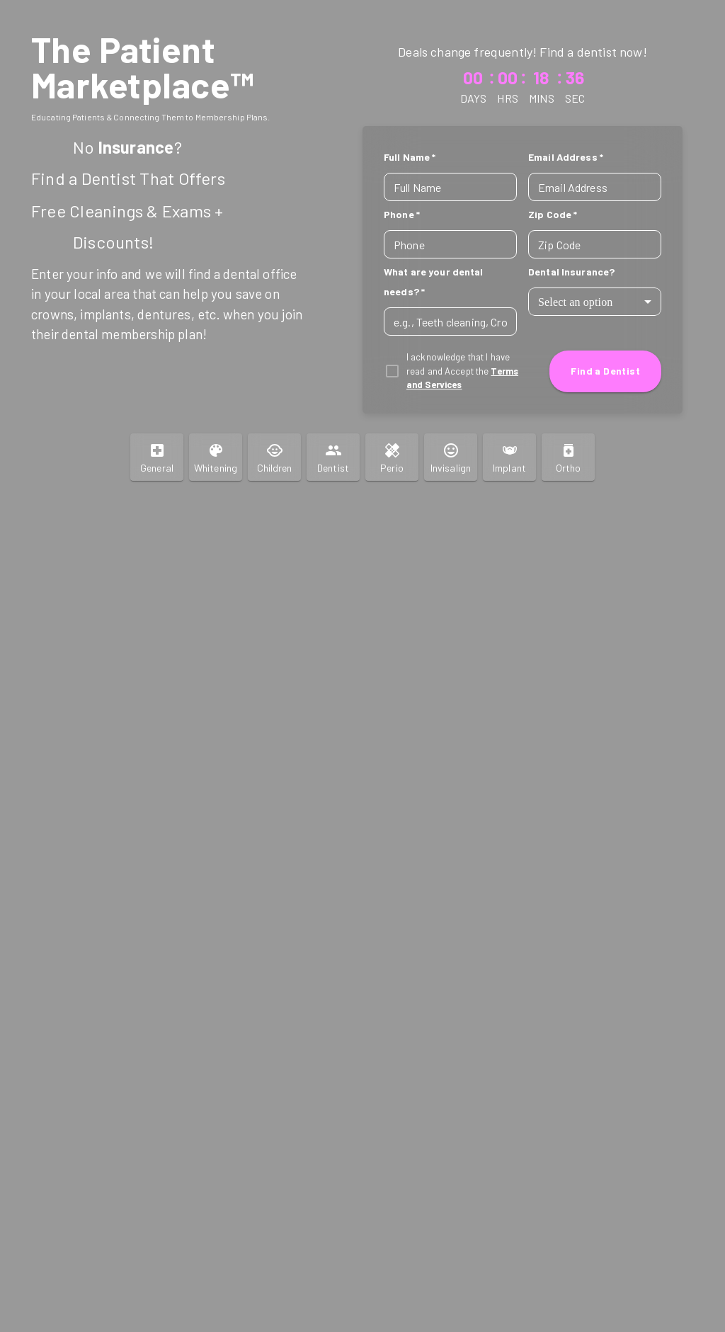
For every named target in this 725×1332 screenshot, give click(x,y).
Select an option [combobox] (575, 302)
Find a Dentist (605, 371)
